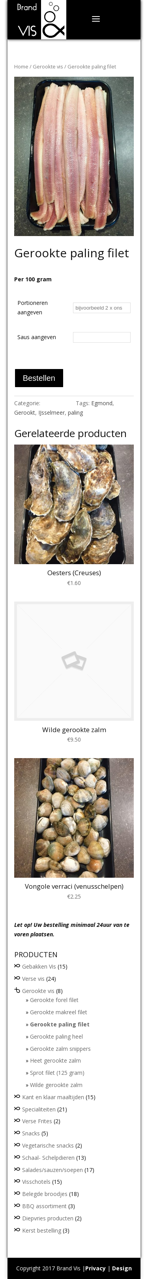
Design (122, 1268)
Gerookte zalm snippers (60, 1048)
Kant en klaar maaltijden (53, 1097)
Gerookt (24, 412)
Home (21, 66)
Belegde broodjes (44, 1194)
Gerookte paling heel (56, 1036)
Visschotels (36, 1181)
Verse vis (33, 978)
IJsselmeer (51, 412)
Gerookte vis (48, 66)
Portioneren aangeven (32, 307)
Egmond (101, 403)
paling (75, 412)
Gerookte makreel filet (58, 1012)
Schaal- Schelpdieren (48, 1157)
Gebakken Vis (39, 966)
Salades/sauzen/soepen (52, 1170)
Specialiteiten (39, 1109)
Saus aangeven (36, 337)
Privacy (95, 1268)
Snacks (31, 1133)
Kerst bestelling (41, 1230)
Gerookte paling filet (60, 1024)
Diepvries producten (47, 1218)
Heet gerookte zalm (55, 1060)
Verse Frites (37, 1121)
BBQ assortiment (44, 1206)
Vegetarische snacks (48, 1145)
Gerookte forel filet (54, 1000)
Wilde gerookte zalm (56, 1085)
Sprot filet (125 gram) (57, 1072)
